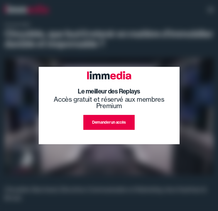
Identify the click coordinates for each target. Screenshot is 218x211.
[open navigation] (211, 10)
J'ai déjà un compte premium (109, 136)
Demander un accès (109, 122)
